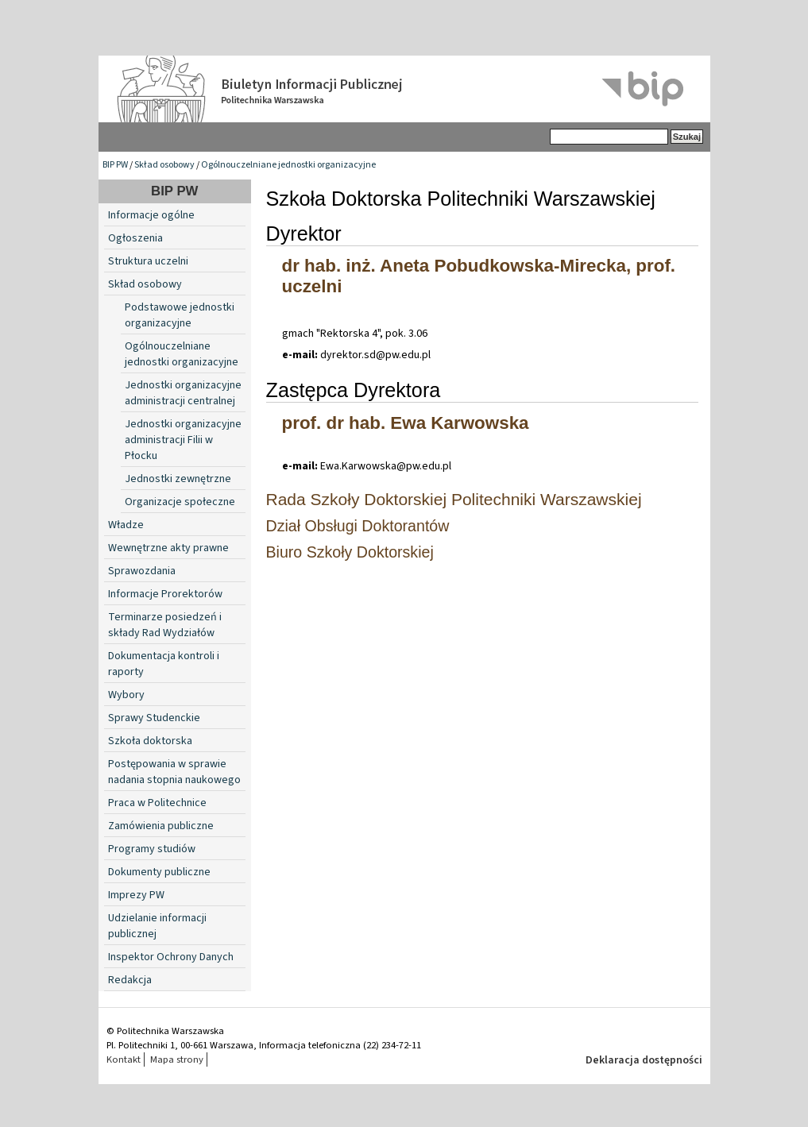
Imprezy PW (136, 895)
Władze (126, 525)
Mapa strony (176, 1059)
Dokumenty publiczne (159, 872)
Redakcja (130, 980)
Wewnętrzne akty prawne (168, 548)
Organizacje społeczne (180, 502)
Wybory (126, 695)
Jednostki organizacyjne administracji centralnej (183, 393)
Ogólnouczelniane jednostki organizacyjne (288, 165)
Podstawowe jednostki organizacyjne (179, 315)
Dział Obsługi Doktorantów (358, 526)
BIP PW (115, 165)
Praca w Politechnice (157, 803)
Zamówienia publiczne (161, 826)
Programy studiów (151, 849)
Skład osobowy (164, 165)
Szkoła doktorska (150, 741)
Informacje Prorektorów (165, 594)
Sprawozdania (142, 571)
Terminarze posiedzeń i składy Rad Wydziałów (165, 625)
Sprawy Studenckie (154, 718)
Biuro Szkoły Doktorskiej (350, 552)
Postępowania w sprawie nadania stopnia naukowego (174, 772)
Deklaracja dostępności (644, 1060)
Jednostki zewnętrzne (178, 479)
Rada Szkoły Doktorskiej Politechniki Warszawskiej (454, 499)
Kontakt (123, 1059)
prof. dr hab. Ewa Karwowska (405, 423)
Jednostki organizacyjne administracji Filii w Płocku (183, 440)
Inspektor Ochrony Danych (171, 957)
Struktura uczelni (148, 261)
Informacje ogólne (151, 215)
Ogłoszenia (135, 238)
